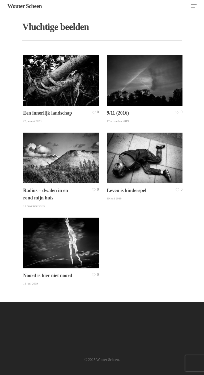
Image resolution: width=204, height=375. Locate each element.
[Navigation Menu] (194, 6)
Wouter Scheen (24, 6)
